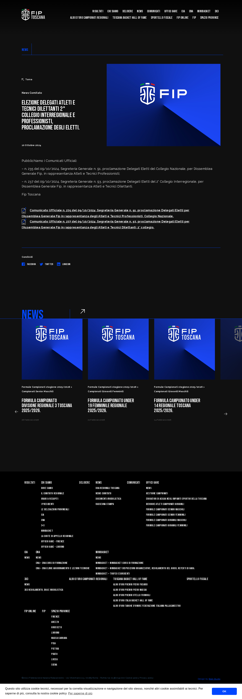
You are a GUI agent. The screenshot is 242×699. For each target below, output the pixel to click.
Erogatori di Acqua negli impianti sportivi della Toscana (176, 499)
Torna (27, 79)
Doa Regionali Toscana (107, 488)
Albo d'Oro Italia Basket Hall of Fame (133, 600)
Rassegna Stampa (105, 504)
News (140, 11)
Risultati (97, 11)
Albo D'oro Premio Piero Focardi (130, 584)
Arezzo (55, 622)
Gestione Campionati (157, 493)
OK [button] (224, 691)
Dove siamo (47, 488)
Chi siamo (112, 11)
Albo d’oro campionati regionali (89, 18)
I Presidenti (47, 504)
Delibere (128, 11)
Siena (54, 664)
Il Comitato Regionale (52, 493)
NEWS (25, 50)
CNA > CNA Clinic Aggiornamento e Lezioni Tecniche (63, 568)
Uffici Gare (171, 11)
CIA (183, 11)
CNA (191, 11)
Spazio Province (209, 18)
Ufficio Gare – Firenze (52, 541)
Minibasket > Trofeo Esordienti (113, 573)
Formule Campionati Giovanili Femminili (166, 525)
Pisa (53, 643)
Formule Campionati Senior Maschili (165, 509)
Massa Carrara (59, 638)
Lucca (54, 659)
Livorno (55, 632)
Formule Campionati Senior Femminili (165, 515)
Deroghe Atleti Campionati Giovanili (165, 504)
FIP (194, 18)
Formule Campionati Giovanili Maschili (166, 520)
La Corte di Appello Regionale (57, 536)
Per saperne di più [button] (80, 693)
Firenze (55, 616)
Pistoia (55, 648)
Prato (54, 654)
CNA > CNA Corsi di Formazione (51, 563)
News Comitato (103, 493)
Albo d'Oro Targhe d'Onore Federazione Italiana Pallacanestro (147, 606)
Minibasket (203, 11)
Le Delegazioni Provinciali (55, 509)
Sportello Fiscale (161, 18)
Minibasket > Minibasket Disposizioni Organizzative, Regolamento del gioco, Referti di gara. (145, 568)
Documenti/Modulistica (108, 499)
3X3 (217, 11)
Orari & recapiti (49, 499)
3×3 (43, 525)
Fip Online (182, 18)
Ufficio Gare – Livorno (52, 547)
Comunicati (153, 11)
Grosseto (56, 627)
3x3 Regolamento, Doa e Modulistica (43, 590)
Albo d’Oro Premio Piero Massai (130, 590)
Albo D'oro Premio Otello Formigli (131, 595)
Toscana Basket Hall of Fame (130, 18)
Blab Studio (214, 679)
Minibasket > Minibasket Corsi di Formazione (120, 563)
